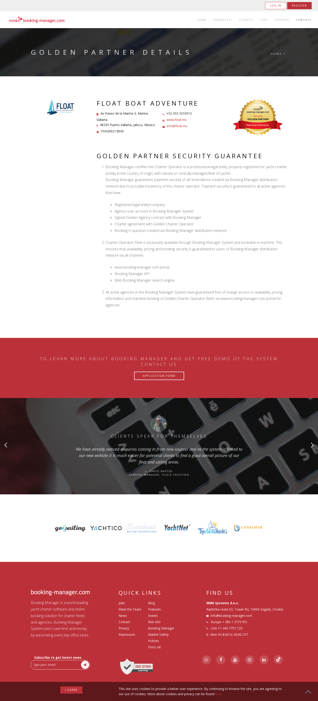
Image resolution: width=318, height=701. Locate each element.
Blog (151, 603)
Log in (276, 5)
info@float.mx (177, 126)
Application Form (159, 376)
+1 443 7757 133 (230, 628)
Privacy (124, 628)
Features (154, 609)
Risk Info (154, 622)
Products (223, 19)
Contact (304, 19)
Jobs (122, 603)
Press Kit (154, 647)
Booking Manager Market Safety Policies (161, 634)
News (123, 615)
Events (153, 615)
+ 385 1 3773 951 (235, 622)
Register (299, 5)
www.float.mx (177, 120)
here (218, 694)
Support (282, 19)
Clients (246, 19)
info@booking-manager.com (231, 615)
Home (202, 19)
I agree (71, 690)
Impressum (127, 634)
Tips (264, 19)
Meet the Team (130, 609)
